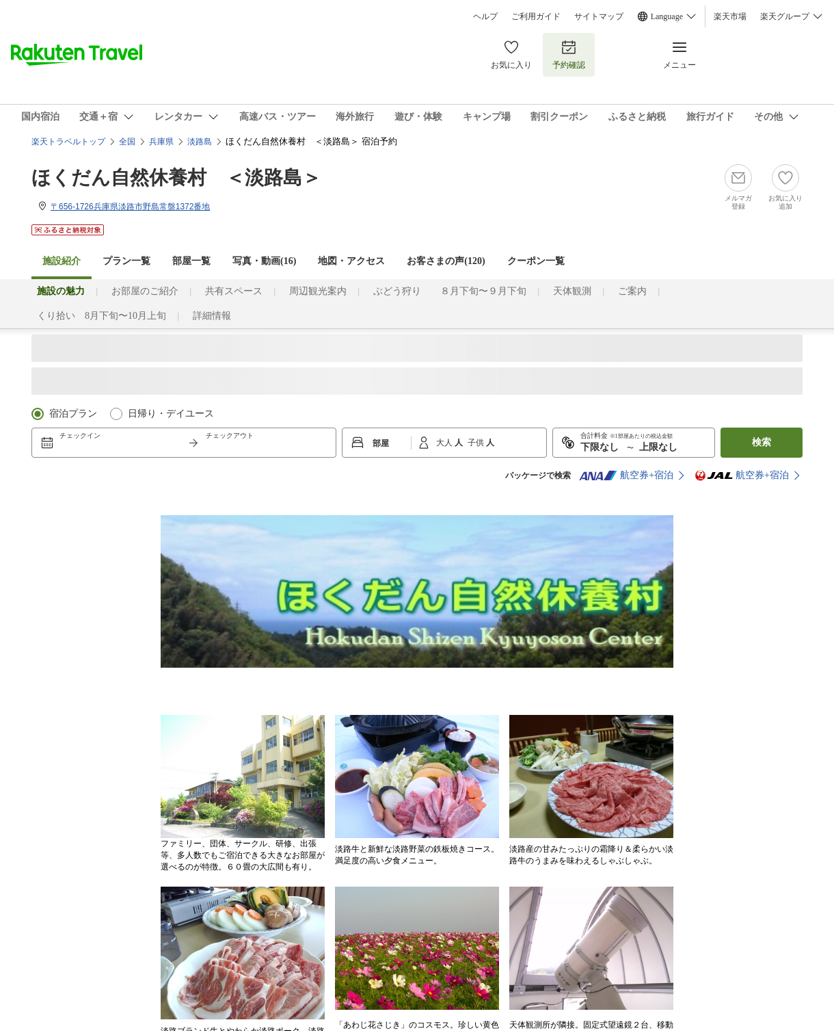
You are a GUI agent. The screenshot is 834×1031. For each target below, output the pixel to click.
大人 (445, 442)
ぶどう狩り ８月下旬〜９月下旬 (449, 291)
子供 (477, 442)
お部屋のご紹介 (144, 291)
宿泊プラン (73, 413)
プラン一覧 (126, 261)
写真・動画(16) (264, 261)
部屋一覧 (191, 261)
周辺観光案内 (318, 291)
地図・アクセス (351, 261)
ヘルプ (485, 16)
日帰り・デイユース (171, 413)
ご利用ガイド (536, 16)
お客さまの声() (446, 261)
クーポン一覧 (536, 261)
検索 (761, 442)
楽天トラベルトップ (68, 141)
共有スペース (234, 291)
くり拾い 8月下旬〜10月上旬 (101, 316)
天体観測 (572, 291)
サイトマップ (598, 16)
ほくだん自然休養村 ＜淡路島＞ (176, 177)
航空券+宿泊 (626, 475)
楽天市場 (730, 16)
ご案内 (632, 291)
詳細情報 (212, 316)
